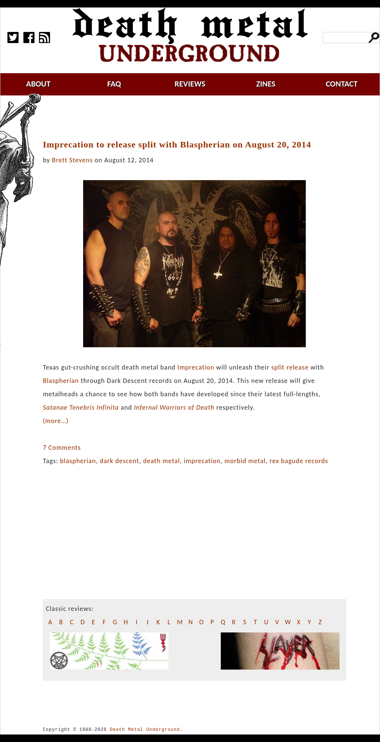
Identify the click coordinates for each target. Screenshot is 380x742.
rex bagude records (298, 461)
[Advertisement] (199, 118)
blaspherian (78, 461)
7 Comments (62, 447)
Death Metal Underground (145, 729)
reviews (190, 84)
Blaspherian (61, 381)
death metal (161, 461)
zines (265, 84)
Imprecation (195, 367)
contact (342, 84)
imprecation (202, 461)
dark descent (119, 461)
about (38, 84)
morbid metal (245, 461)
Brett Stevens (72, 160)
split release (290, 367)
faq (114, 84)
